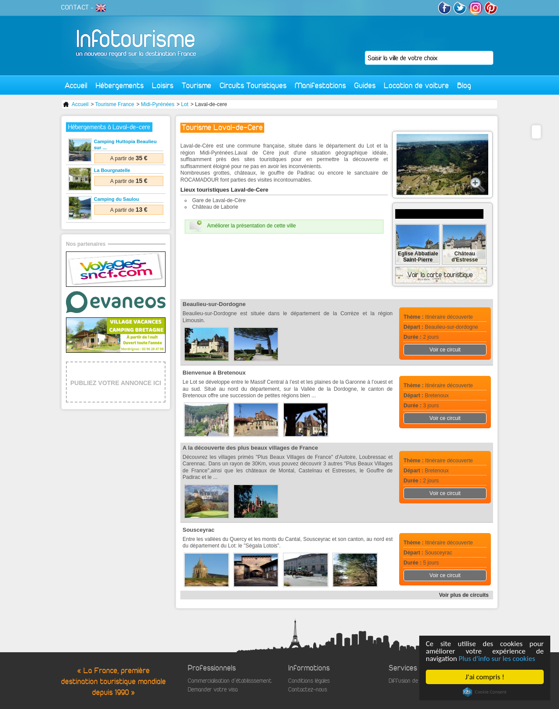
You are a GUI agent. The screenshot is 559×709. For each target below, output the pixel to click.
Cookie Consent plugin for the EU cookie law (485, 692)
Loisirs (162, 85)
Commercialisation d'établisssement (230, 681)
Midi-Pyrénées (158, 104)
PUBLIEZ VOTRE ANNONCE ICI (115, 382)
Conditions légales (309, 681)
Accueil (76, 85)
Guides (365, 85)
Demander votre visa (213, 689)
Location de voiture (416, 85)
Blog (464, 85)
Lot (185, 104)
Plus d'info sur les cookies (497, 658)
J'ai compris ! (484, 676)
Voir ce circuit (444, 350)
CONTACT (75, 7)
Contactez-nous (307, 689)
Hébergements (120, 85)
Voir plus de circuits (464, 595)
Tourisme (196, 85)
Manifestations (320, 85)
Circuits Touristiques (253, 85)
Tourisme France (114, 104)
